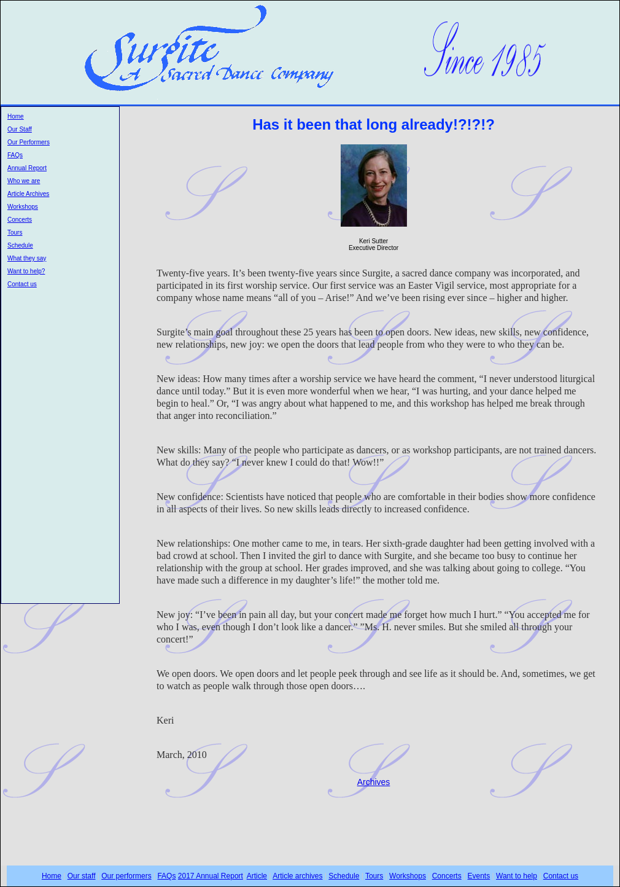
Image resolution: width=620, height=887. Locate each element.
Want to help (516, 876)
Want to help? (26, 271)
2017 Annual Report (210, 876)
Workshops (22, 206)
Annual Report (27, 168)
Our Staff (19, 129)
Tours (14, 232)
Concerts (19, 219)
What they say (26, 258)
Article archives (297, 876)
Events (479, 876)
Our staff (82, 876)
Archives (373, 782)
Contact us (22, 284)
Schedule (20, 245)
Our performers (126, 876)
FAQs (15, 155)
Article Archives (28, 193)
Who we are (23, 181)
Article (257, 876)
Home (15, 116)
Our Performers (28, 142)
